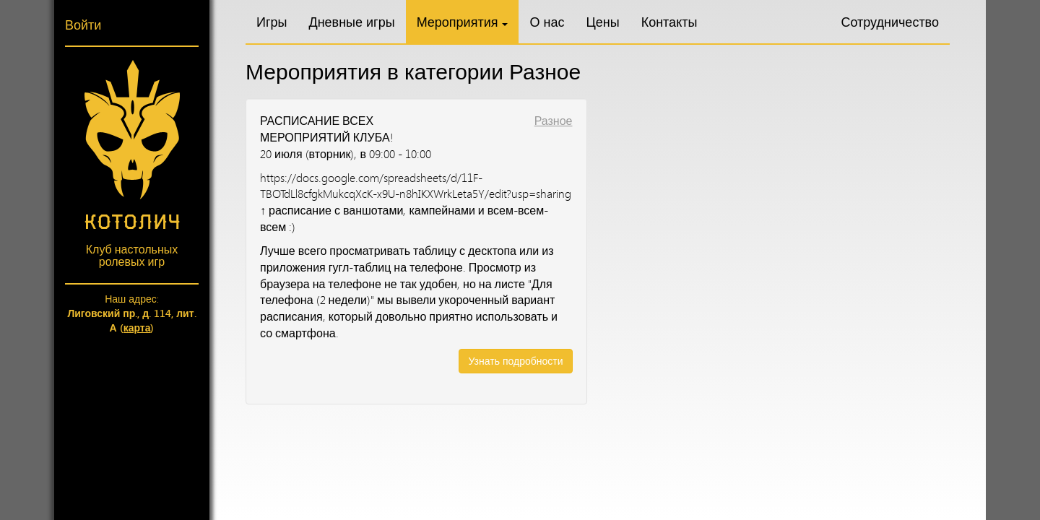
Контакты (669, 21)
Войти (83, 24)
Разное (553, 121)
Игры (271, 21)
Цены (602, 21)
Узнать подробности (515, 361)
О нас (546, 21)
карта (137, 327)
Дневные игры (351, 21)
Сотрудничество (890, 21)
